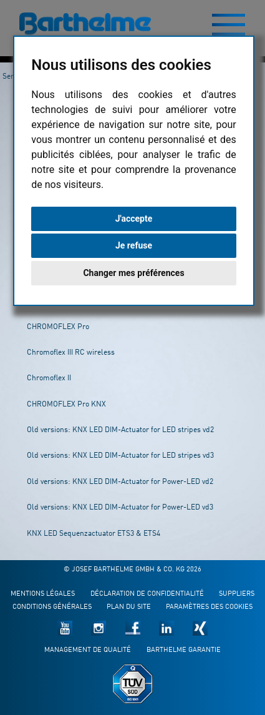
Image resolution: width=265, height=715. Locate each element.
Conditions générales (52, 607)
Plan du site (129, 607)
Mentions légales (43, 594)
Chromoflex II (49, 378)
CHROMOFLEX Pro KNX (66, 404)
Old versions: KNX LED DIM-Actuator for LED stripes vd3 (120, 456)
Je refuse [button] (133, 245)
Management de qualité (87, 650)
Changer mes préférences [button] (133, 273)
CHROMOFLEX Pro (58, 327)
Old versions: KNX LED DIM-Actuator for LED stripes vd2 (120, 430)
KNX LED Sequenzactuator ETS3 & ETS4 (93, 534)
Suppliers (236, 594)
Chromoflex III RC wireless (71, 353)
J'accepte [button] (134, 219)
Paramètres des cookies (209, 607)
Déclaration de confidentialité (147, 594)
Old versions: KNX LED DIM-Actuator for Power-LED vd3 (120, 507)
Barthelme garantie (184, 650)
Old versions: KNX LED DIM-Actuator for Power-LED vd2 (120, 482)
